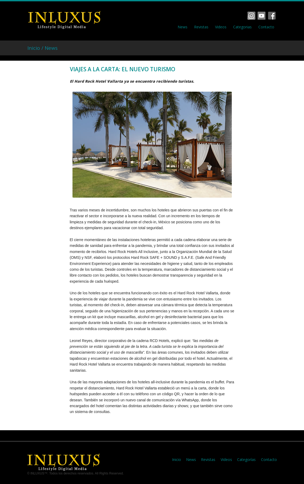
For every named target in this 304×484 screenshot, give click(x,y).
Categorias (242, 27)
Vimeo (262, 16)
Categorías (246, 459)
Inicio (176, 459)
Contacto (266, 27)
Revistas (201, 27)
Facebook (251, 16)
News (182, 27)
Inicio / (36, 48)
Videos (220, 27)
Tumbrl (272, 16)
